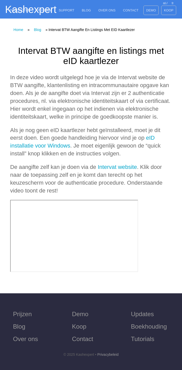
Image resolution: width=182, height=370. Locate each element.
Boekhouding (149, 326)
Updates (142, 314)
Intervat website (117, 167)
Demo (151, 10)
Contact (131, 10)
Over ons (106, 10)
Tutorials (142, 338)
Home (18, 30)
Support (66, 10)
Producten (20, 10)
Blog (86, 10)
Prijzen (44, 10)
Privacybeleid (108, 354)
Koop (168, 10)
